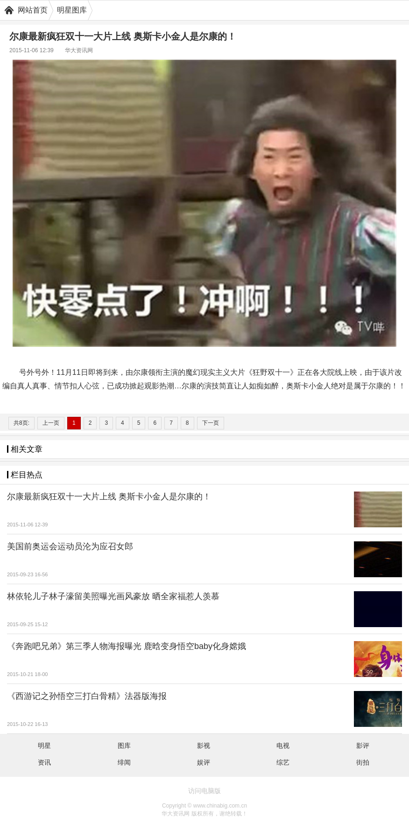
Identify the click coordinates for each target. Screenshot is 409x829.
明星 (44, 745)
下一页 (210, 423)
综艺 (282, 762)
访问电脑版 (204, 790)
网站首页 (33, 10)
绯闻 (124, 762)
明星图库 (72, 10)
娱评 (203, 762)
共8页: (21, 423)
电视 (282, 745)
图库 (124, 745)
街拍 (362, 762)
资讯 (44, 762)
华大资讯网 (79, 50)
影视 (203, 745)
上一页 (50, 423)
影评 (362, 745)
